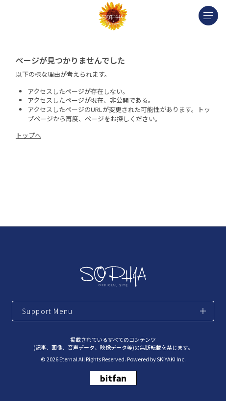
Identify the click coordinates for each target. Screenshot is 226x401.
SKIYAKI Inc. (171, 359)
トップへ (28, 135)
